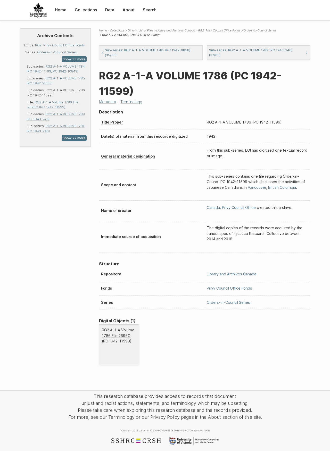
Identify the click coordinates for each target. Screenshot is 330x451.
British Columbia (282, 187)
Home (61, 9)
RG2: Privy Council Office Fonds (60, 45)
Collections (86, 9)
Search (149, 9)
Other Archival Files (140, 30)
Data (109, 9)
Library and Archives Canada (175, 30)
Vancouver (257, 187)
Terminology (131, 102)
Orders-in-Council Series (57, 52)
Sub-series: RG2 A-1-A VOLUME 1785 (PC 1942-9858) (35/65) (145, 52)
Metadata (107, 102)
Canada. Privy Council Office (231, 207)
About (128, 9)
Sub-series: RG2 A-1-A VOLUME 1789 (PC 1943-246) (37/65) (258, 52)
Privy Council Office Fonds (229, 288)
